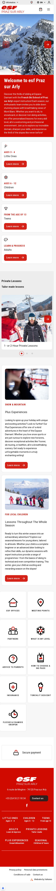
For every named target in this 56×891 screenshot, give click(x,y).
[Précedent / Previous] (5, 44)
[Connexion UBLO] (3, 888)
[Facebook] (26, 805)
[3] (29, 70)
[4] (35, 70)
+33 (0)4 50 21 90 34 (16, 798)
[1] (19, 70)
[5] (40, 70)
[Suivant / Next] (47, 44)
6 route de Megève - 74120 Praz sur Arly (27, 789)
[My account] (49, 2)
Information (10, 2)
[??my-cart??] (40, 9)
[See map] (31, 2)
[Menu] (48, 9)
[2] (24, 70)
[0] (13, 70)
